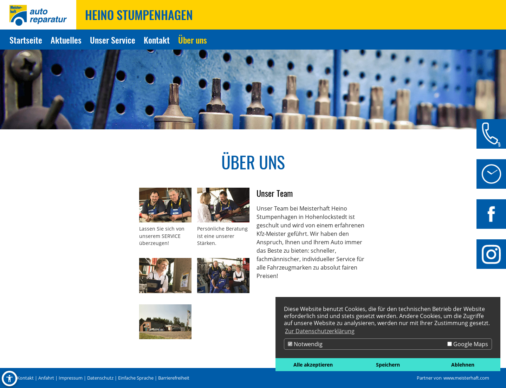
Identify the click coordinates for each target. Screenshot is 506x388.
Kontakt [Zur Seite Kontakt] (157, 39)
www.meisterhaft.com (466, 378)
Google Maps (467, 344)
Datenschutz (100, 378)
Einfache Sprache (136, 378)
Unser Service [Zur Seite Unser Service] (112, 39)
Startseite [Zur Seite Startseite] (25, 39)
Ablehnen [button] (462, 364)
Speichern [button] (388, 364)
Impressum (71, 378)
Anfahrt (46, 378)
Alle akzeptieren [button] (313, 364)
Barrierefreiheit (173, 378)
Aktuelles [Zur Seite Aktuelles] (66, 39)
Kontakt (25, 378)
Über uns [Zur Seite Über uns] (192, 39)
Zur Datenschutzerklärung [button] (320, 331)
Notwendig (305, 344)
